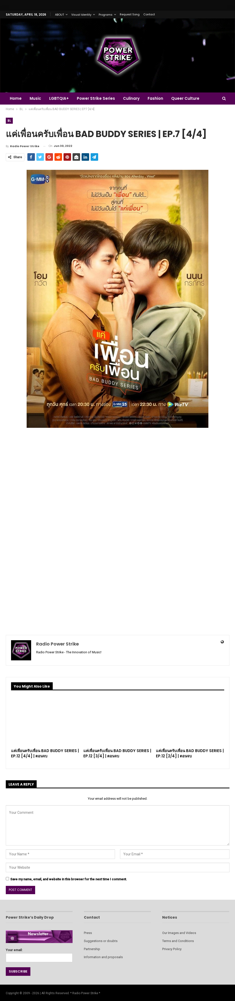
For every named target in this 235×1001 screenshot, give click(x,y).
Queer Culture (190, 98)
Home (16, 98)
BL (9, 120)
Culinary (134, 98)
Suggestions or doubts (101, 941)
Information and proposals (103, 957)
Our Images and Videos (179, 933)
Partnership (92, 949)
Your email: (39, 953)
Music (36, 98)
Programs (105, 15)
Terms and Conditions (178, 941)
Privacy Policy (172, 949)
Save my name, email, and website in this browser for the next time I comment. (68, 879)
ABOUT (59, 15)
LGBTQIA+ (60, 98)
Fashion (159, 98)
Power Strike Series (98, 98)
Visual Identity (81, 15)
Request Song (130, 14)
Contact (149, 14)
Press (88, 933)
